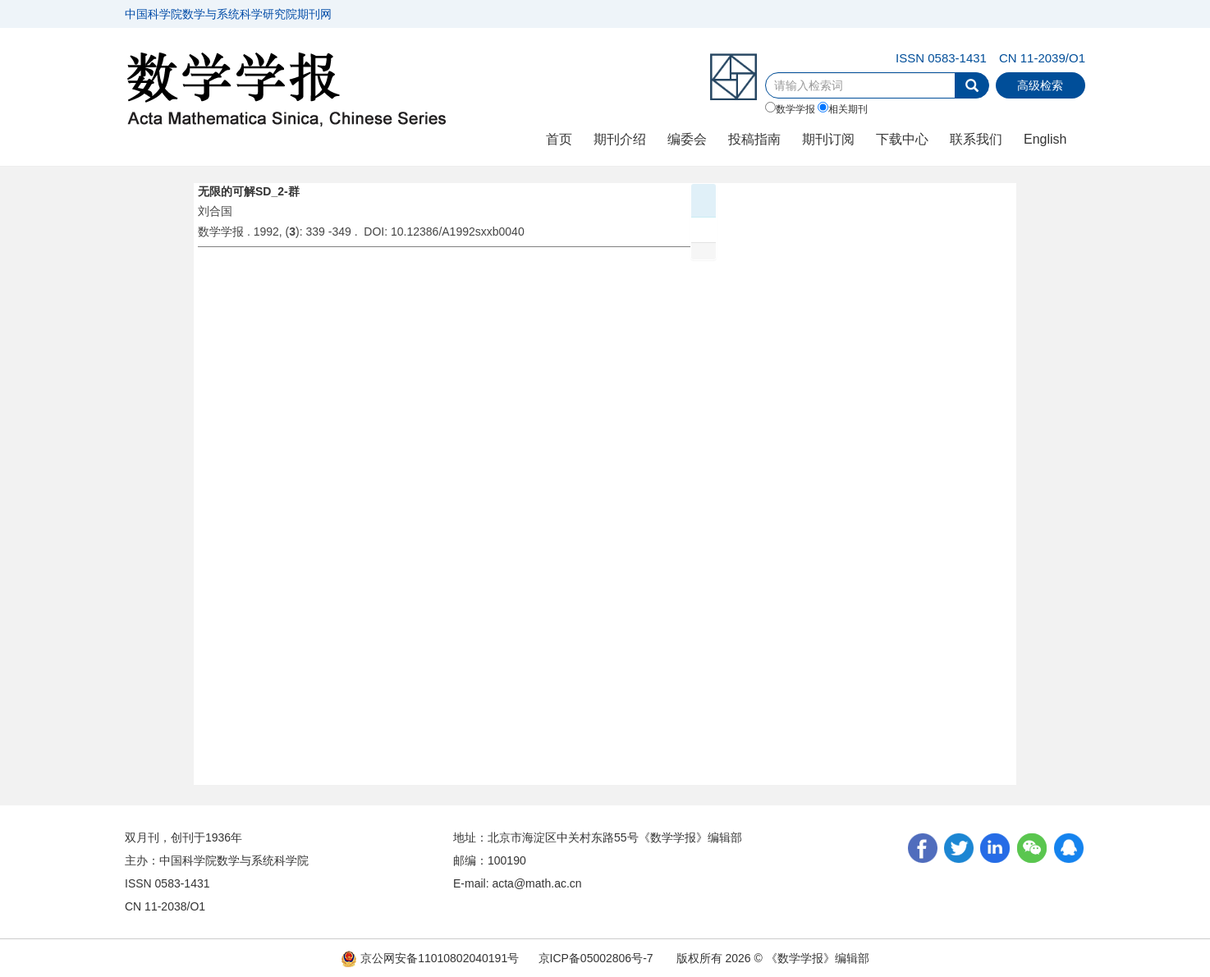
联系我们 (976, 139)
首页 (559, 139)
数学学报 (790, 108)
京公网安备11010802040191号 (430, 958)
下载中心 (902, 139)
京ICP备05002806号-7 (596, 958)
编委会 (687, 139)
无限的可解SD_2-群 (249, 191)
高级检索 (1040, 85)
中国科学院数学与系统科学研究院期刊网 (228, 14)
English (1045, 139)
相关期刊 (843, 108)
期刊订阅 (828, 139)
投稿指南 (754, 139)
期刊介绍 (620, 139)
